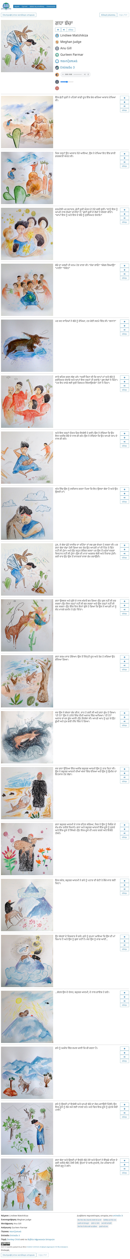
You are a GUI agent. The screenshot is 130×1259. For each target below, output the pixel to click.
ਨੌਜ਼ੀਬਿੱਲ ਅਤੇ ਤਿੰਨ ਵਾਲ (109, 1220)
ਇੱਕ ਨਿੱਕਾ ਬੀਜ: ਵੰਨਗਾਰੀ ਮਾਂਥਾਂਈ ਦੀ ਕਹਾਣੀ (89, 1220)
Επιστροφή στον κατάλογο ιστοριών (19, 15)
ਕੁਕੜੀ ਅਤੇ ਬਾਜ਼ (103, 1226)
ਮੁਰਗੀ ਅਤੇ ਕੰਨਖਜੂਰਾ (83, 1223)
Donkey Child (13, 1239)
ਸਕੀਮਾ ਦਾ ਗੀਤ (95, 1223)
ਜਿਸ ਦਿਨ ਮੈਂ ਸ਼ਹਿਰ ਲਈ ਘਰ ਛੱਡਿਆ (87, 1226)
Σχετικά (24, 6)
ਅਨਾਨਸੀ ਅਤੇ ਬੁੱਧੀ (107, 1223)
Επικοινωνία (51, 6)
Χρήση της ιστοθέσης (37, 6)
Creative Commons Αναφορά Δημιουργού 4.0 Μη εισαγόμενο (47, 1247)
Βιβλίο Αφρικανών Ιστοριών (41, 1239)
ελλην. (71, 29)
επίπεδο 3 (117, 1215)
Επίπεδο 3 (67, 67)
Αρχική (17, 6)
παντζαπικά (68, 61)
